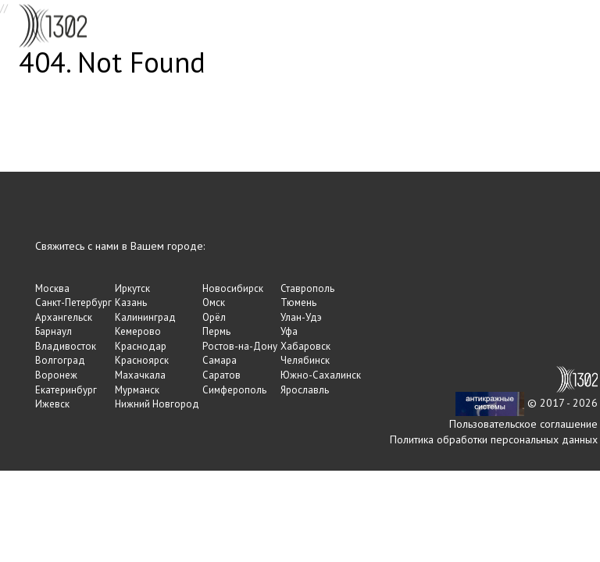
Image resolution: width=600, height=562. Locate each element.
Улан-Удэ (301, 317)
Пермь (216, 331)
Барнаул (53, 331)
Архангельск (63, 317)
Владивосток (65, 346)
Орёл (214, 317)
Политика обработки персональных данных (494, 439)
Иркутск (132, 288)
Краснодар (140, 346)
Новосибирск (232, 288)
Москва (52, 288)
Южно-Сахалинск (320, 375)
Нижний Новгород (157, 404)
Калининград (145, 317)
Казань (131, 302)
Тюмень (298, 302)
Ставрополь (307, 288)
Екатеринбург (66, 390)
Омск (213, 302)
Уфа (289, 331)
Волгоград (60, 360)
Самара (219, 360)
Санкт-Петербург (73, 302)
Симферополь (234, 390)
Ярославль (304, 390)
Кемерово (138, 331)
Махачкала (140, 375)
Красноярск (142, 360)
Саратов (221, 375)
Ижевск (52, 404)
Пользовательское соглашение (523, 424)
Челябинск (305, 360)
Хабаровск (305, 346)
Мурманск (137, 390)
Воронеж (56, 375)
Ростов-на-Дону (239, 346)
